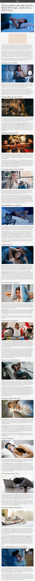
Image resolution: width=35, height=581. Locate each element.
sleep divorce (4, 434)
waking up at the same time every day (17, 535)
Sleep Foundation (16, 162)
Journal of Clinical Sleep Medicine (19, 124)
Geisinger (27, 387)
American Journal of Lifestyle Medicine (26, 197)
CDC (12, 354)
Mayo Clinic (16, 234)
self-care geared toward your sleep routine (16, 341)
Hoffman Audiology (4, 309)
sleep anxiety (23, 268)
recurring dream (25, 226)
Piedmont (7, 463)
